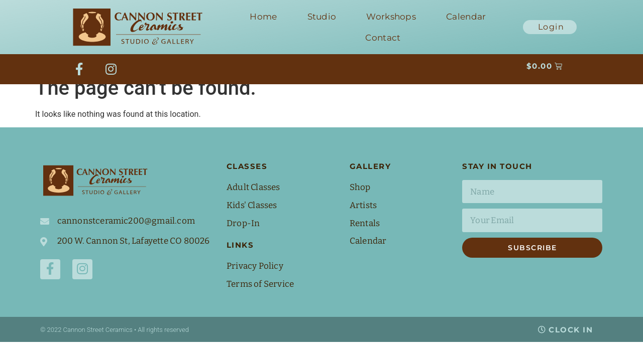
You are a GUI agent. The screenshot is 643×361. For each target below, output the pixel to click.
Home (263, 17)
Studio (322, 17)
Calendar (466, 17)
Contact (382, 38)
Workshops (391, 17)
